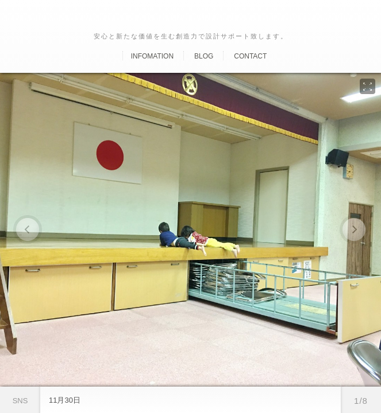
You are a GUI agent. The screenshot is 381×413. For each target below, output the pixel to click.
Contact (250, 56)
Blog (203, 56)
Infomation (152, 56)
